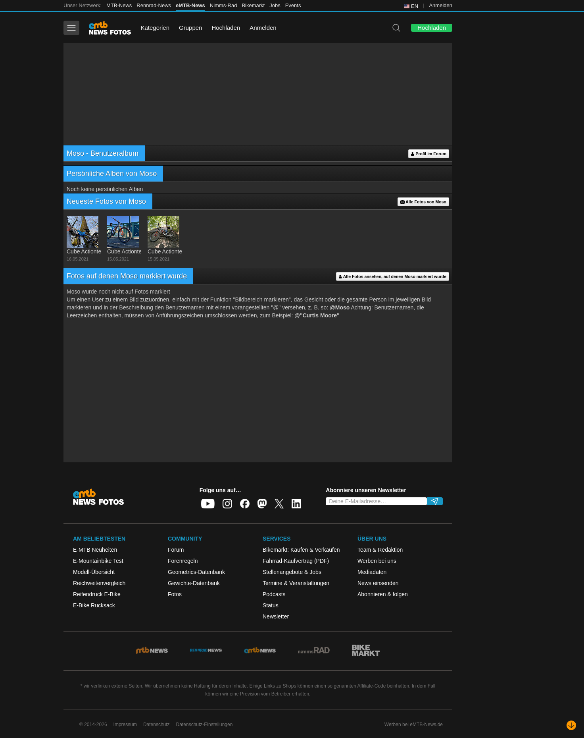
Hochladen (225, 27)
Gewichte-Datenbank (194, 583)
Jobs (274, 5)
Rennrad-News (153, 5)
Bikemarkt (253, 5)
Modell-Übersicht (94, 572)
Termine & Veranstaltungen (296, 583)
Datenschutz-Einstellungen (204, 724)
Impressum (125, 724)
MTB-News (119, 5)
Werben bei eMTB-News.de (413, 724)
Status (271, 605)
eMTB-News (190, 5)
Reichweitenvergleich (99, 583)
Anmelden (440, 5)
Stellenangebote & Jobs (292, 572)
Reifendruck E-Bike (97, 594)
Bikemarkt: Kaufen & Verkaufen (301, 550)
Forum (176, 550)
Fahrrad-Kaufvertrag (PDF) (296, 561)
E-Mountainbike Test (98, 561)
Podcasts (274, 594)
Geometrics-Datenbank (196, 572)
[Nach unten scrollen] (571, 725)
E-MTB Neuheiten (95, 550)
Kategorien (154, 27)
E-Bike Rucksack (94, 605)
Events (293, 5)
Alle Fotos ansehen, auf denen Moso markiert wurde (392, 276)
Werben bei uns (376, 561)
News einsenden (378, 583)
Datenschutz (156, 724)
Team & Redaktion (380, 550)
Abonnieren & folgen (382, 594)
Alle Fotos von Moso (423, 202)
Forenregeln (183, 561)
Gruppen (190, 27)
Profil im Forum (428, 153)
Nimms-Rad (223, 5)
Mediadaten (371, 572)
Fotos (175, 594)
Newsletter (276, 616)
